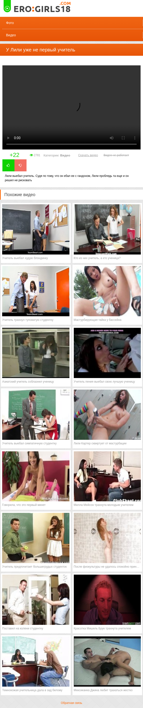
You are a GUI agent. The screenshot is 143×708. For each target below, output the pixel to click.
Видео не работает (116, 155)
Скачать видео (88, 155)
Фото (10, 23)
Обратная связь (71, 703)
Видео (11, 35)
